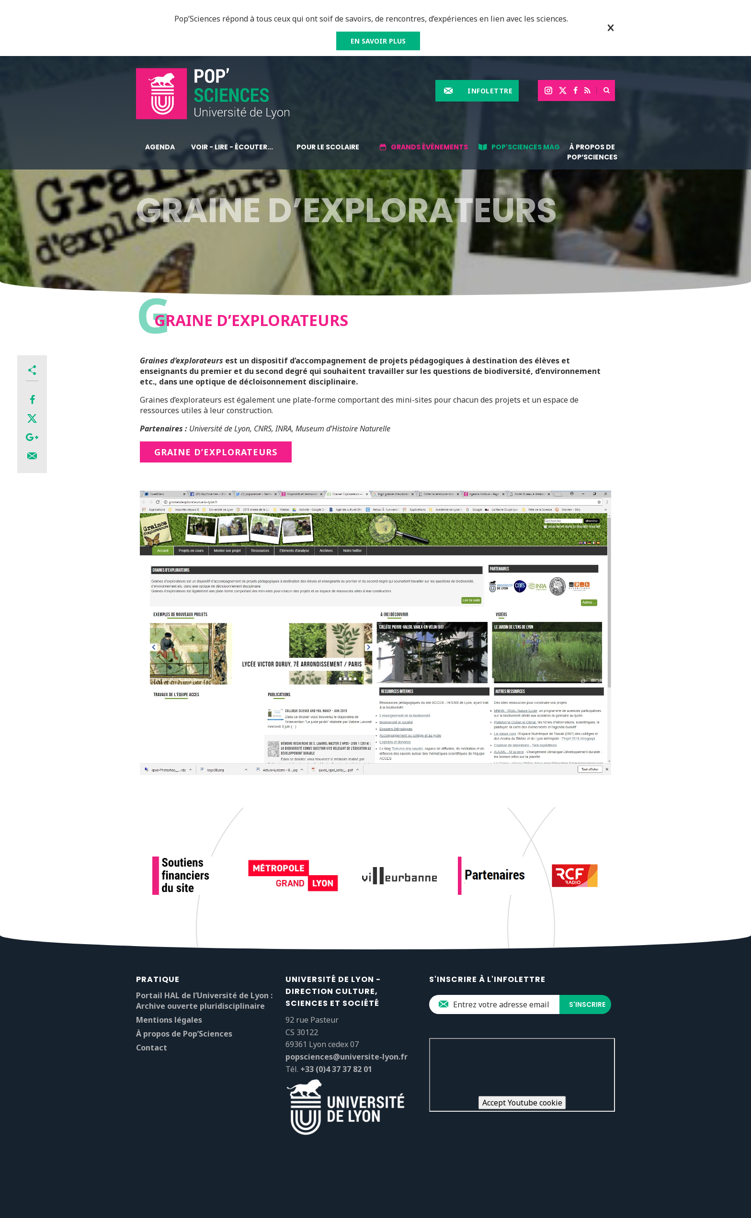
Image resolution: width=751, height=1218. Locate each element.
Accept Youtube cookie (522, 1102)
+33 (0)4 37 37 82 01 (336, 1069)
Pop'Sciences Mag (525, 147)
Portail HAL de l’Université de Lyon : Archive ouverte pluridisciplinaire (204, 1000)
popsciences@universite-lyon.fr (346, 1056)
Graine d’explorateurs (215, 452)
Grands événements (429, 147)
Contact (151, 1047)
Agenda (160, 147)
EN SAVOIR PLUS (378, 40)
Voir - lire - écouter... (232, 147)
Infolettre (489, 90)
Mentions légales (169, 1020)
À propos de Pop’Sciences (592, 152)
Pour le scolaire (327, 147)
